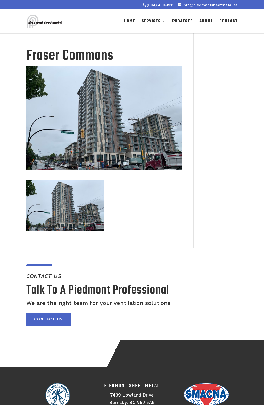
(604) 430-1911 (160, 5)
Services (151, 22)
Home (129, 22)
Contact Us (48, 319)
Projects (182, 22)
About (206, 22)
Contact (228, 22)
